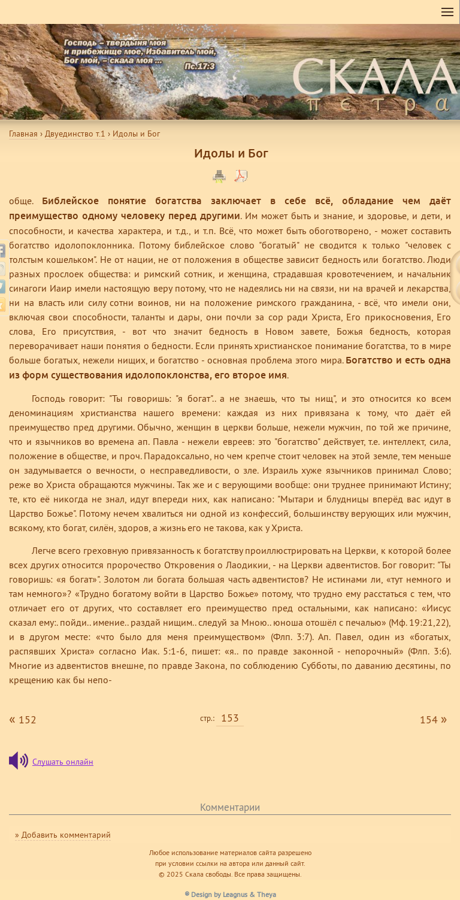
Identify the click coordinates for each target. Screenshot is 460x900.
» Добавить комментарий (63, 834)
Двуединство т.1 (75, 133)
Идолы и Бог (136, 133)
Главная (23, 133)
